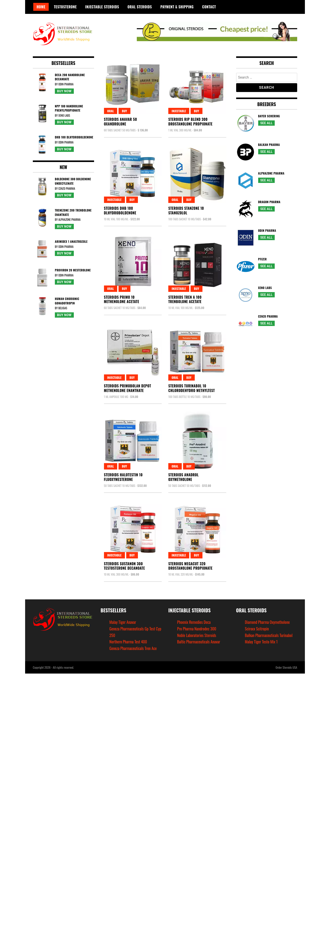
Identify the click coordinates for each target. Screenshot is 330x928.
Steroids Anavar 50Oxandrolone (120, 122)
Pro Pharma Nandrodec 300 (197, 629)
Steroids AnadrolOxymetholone (183, 477)
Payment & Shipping (177, 6)
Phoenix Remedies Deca (194, 622)
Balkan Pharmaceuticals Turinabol (269, 635)
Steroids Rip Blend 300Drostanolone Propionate (190, 122)
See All (266, 123)
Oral (110, 111)
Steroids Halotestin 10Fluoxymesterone (123, 477)
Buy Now (64, 91)
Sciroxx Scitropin (257, 629)
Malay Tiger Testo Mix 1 (261, 641)
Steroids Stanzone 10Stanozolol (186, 210)
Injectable (179, 111)
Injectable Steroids (102, 6)
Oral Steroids (140, 6)
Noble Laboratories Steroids (197, 635)
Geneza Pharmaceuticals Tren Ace (133, 648)
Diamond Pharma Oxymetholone (267, 622)
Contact (209, 6)
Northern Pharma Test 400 (128, 641)
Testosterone (65, 6)
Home (41, 6)
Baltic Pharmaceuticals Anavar (199, 641)
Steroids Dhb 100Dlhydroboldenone (120, 210)
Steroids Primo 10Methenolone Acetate (121, 299)
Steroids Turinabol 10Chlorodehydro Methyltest (191, 388)
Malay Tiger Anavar (123, 622)
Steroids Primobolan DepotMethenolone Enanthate (127, 388)
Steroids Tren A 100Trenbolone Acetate (185, 299)
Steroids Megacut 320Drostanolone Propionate (190, 566)
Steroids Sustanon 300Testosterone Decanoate (124, 566)
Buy (124, 111)
